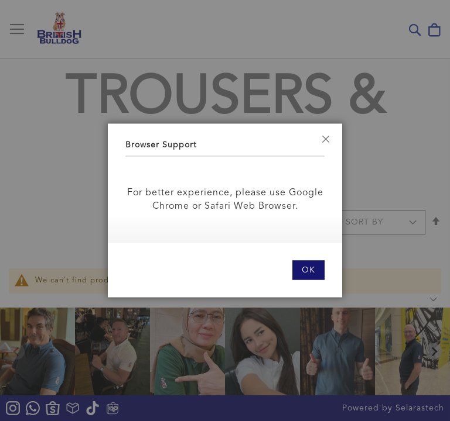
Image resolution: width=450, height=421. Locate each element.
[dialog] (225, 210)
